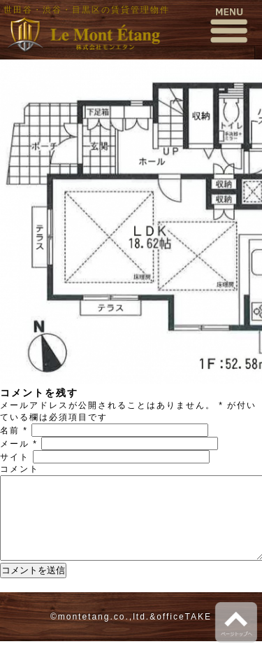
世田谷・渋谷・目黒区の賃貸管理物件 (86, 10)
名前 (14, 430)
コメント (19, 469)
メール (19, 444)
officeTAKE (184, 633)
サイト (14, 457)
